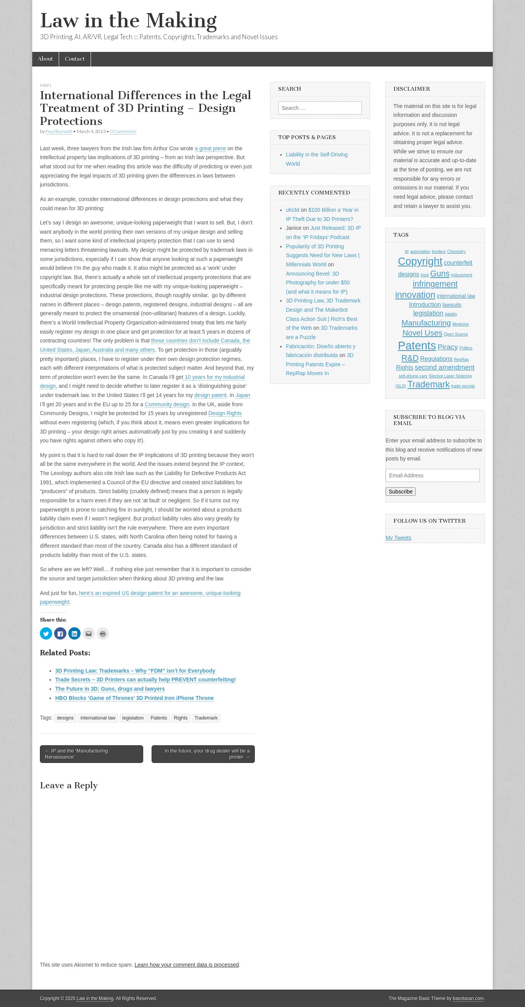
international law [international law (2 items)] (456, 296)
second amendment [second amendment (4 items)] (445, 367)
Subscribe (401, 492)
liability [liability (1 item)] (451, 314)
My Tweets (398, 538)
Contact (75, 59)
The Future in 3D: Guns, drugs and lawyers (110, 689)
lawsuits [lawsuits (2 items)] (451, 305)
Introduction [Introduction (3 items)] (425, 304)
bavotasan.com (468, 998)
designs (65, 718)
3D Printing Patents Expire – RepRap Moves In (320, 364)
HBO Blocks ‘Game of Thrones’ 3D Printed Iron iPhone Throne (134, 698)
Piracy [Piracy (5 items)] (448, 347)
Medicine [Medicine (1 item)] (460, 324)
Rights (181, 718)
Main (45, 85)
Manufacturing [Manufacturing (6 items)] (426, 323)
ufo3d (292, 210)
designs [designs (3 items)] (408, 274)
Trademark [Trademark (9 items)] (429, 384)
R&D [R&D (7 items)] (410, 358)
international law (98, 718)
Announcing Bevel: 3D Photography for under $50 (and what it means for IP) (318, 283)
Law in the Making (128, 20)
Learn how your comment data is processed (187, 965)
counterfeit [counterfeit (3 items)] (458, 262)
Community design (167, 404)
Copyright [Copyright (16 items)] (420, 261)
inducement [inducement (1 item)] (461, 275)
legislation (133, 718)
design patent (210, 395)
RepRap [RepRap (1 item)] (461, 359)
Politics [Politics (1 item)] (465, 348)
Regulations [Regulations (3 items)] (436, 359)
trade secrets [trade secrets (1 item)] (463, 386)
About (45, 59)
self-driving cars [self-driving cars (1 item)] (413, 376)
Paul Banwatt (59, 131)
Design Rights (225, 413)
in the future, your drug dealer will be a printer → (207, 754)
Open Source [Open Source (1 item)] (456, 334)
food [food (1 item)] (425, 275)
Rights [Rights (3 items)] (404, 367)
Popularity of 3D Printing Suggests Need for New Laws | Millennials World (323, 255)
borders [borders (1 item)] (439, 251)
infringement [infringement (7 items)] (435, 283)
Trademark (206, 718)
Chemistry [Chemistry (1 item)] (456, 251)
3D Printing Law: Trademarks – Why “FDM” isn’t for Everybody (135, 671)
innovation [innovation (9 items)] (415, 295)
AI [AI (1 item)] (407, 251)
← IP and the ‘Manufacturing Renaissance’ (76, 754)
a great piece (210, 148)
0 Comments (123, 131)
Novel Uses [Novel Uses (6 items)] (422, 333)
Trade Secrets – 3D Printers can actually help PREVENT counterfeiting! (145, 679)
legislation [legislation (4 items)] (428, 313)
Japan (243, 395)
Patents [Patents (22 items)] (417, 345)
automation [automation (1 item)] (420, 251)
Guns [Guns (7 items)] (440, 273)
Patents (158, 718)
